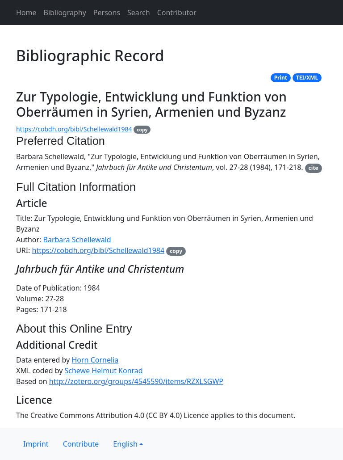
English (125, 444)
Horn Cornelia (94, 360)
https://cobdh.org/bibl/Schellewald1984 (74, 129)
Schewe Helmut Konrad (104, 371)
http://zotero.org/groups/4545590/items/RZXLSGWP (136, 381)
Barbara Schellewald (77, 240)
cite (313, 168)
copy (142, 130)
